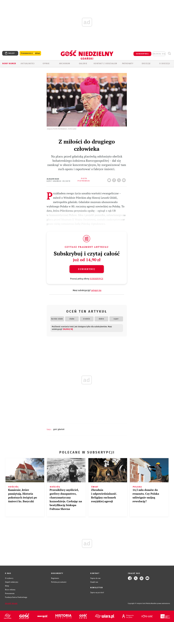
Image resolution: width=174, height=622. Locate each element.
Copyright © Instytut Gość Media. (139, 603)
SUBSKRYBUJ (142, 54)
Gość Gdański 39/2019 (58, 181)
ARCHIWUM (64, 63)
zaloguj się (159, 54)
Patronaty (127, 63)
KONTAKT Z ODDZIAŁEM (105, 63)
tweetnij (119, 179)
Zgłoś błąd (11, 603)
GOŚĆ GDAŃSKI (58, 429)
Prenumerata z (30, 53)
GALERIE (83, 63)
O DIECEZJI (164, 63)
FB (114, 179)
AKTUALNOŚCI (28, 63)
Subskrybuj (86, 269)
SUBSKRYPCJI (96, 278)
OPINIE (46, 63)
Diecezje (146, 63)
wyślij (124, 179)
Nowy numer (9, 63)
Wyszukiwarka (169, 53)
